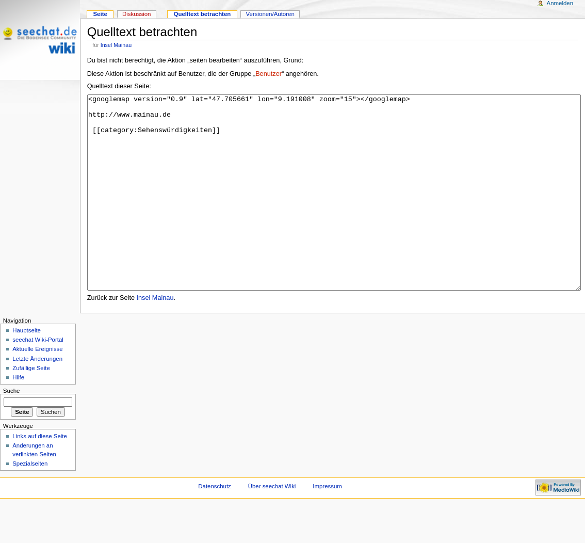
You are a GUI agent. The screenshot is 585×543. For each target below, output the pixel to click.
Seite (100, 14)
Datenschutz (214, 525)
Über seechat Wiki (272, 525)
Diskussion (136, 14)
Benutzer (268, 73)
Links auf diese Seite (39, 475)
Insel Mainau (116, 45)
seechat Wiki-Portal (37, 378)
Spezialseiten (29, 502)
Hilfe (18, 416)
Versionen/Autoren (270, 14)
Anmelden (560, 3)
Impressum (327, 525)
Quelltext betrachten (202, 14)
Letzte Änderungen (37, 397)
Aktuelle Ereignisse (37, 388)
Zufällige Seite (31, 407)
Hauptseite (26, 369)
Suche (11, 429)
